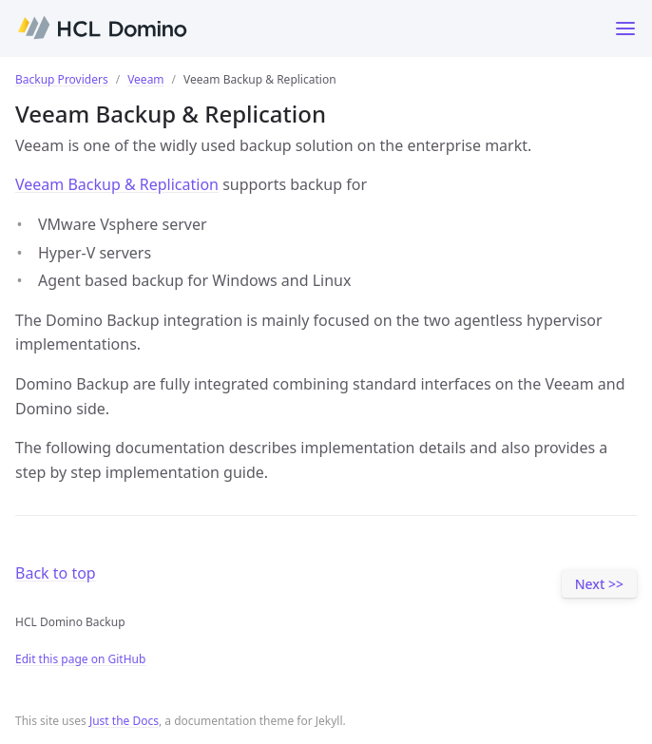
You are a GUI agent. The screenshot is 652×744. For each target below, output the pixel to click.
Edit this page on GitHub (80, 659)
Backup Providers (61, 79)
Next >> (599, 584)
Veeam (145, 79)
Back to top (55, 573)
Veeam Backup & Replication (117, 184)
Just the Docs (124, 721)
